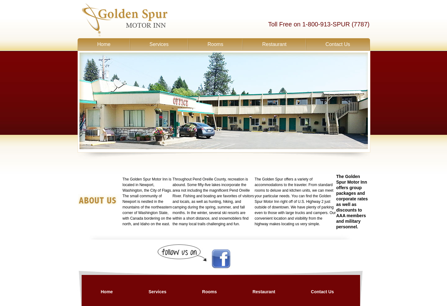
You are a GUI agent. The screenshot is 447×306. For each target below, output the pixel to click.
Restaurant (274, 44)
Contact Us (338, 44)
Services (159, 44)
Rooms (215, 44)
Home (104, 44)
